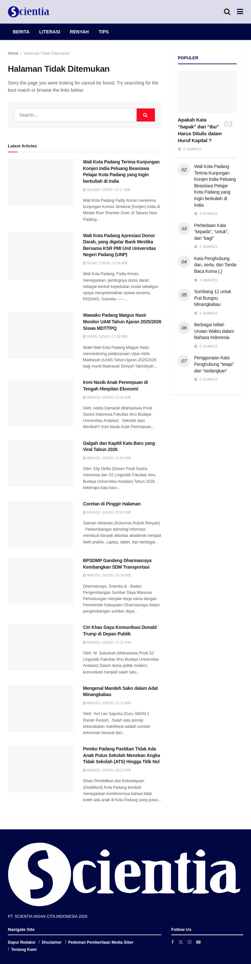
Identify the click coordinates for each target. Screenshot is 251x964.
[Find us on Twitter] (180, 942)
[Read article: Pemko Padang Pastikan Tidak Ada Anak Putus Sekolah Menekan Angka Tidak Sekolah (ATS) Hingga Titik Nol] (40, 769)
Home (13, 53)
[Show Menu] (240, 12)
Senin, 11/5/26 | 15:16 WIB (105, 263)
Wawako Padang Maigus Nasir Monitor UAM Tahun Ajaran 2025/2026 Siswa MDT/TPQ (122, 321)
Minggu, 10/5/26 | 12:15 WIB (107, 703)
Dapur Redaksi (21, 942)
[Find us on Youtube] (198, 942)
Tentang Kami (24, 949)
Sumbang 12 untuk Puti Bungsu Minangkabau (212, 298)
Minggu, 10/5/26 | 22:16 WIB (107, 397)
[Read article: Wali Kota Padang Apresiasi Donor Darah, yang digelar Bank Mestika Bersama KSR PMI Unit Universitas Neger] (40, 256)
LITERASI (49, 31)
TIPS (104, 31)
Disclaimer (52, 942)
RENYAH (79, 31)
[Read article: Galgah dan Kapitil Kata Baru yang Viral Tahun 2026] (40, 463)
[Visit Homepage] (29, 11)
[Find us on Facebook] (172, 942)
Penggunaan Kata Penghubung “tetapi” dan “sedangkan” (214, 364)
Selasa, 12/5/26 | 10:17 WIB (106, 190)
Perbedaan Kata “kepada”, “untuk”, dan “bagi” (211, 232)
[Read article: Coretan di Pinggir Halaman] (40, 524)
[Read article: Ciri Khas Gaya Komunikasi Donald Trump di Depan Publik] (40, 647)
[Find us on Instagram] (190, 942)
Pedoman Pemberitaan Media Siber (101, 942)
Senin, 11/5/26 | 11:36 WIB (105, 336)
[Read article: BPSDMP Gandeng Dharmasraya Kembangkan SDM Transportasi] (40, 581)
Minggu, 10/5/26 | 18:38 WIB (107, 575)
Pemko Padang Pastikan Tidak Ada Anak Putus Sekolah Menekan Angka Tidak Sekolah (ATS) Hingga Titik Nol (121, 755)
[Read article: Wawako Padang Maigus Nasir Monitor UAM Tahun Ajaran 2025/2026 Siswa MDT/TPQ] (40, 335)
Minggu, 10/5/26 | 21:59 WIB (107, 458)
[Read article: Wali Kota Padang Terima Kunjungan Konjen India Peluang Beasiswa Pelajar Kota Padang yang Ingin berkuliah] (40, 182)
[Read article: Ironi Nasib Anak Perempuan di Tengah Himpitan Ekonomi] (40, 402)
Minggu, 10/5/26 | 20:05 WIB (107, 512)
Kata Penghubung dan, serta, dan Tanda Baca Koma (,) (215, 265)
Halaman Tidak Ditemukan (47, 53)
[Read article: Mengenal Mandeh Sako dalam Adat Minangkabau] (40, 708)
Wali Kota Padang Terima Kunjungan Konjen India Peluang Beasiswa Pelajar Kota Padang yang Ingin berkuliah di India (215, 186)
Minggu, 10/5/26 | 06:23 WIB (107, 770)
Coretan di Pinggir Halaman (112, 503)
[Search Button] (227, 12)
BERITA (21, 31)
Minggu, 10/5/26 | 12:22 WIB (107, 642)
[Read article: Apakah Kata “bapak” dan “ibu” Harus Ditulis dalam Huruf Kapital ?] (207, 92)
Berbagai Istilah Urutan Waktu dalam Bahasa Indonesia (214, 331)
